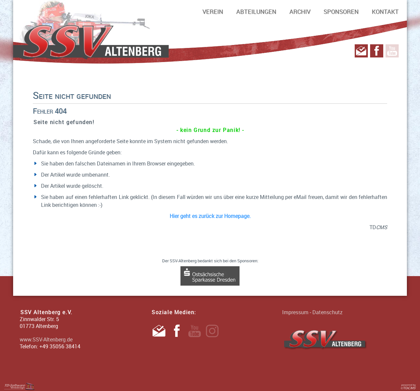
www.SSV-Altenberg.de (46, 339)
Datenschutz (327, 312)
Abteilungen (256, 11)
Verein (212, 11)
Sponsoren (341, 11)
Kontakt (385, 11)
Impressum (295, 312)
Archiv (299, 11)
